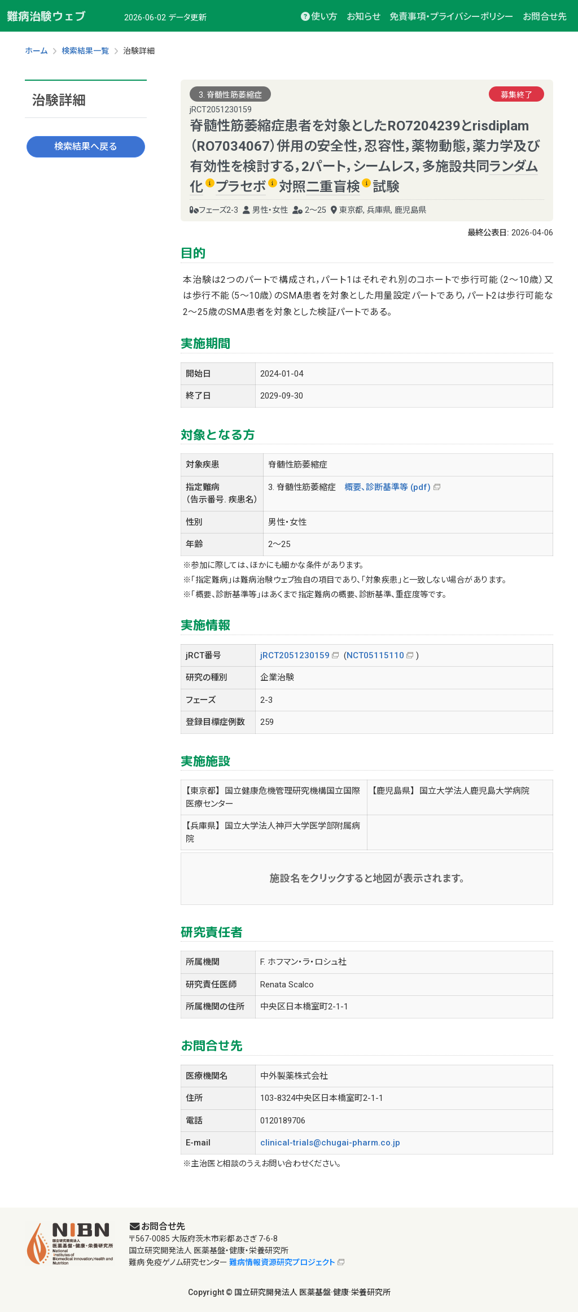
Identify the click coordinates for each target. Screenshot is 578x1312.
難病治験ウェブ (46, 16)
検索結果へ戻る (85, 146)
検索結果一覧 (85, 50)
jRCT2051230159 (295, 655)
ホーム (36, 50)
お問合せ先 (545, 16)
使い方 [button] (319, 16)
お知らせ (363, 16)
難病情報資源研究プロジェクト (282, 1262)
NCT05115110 (375, 655)
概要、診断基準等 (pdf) (387, 487)
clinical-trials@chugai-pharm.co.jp (330, 1143)
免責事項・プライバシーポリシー (451, 16)
